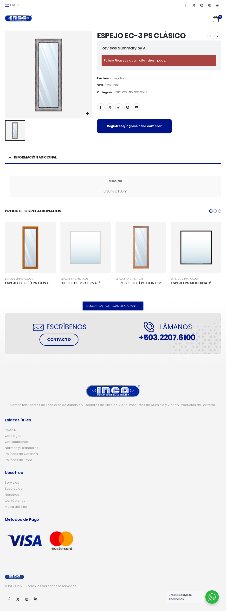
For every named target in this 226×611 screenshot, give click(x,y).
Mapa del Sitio (16, 506)
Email (137, 107)
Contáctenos (15, 500)
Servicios (12, 482)
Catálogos (13, 435)
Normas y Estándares (21, 448)
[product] (30, 247)
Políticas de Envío (18, 460)
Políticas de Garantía (21, 454)
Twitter (110, 107)
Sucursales (13, 488)
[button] (211, 211)
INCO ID (10, 429)
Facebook (101, 107)
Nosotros (12, 494)
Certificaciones (17, 441)
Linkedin (35, 599)
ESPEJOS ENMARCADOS (131, 92)
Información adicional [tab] (35, 157)
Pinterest (128, 107)
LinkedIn (119, 107)
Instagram (26, 599)
